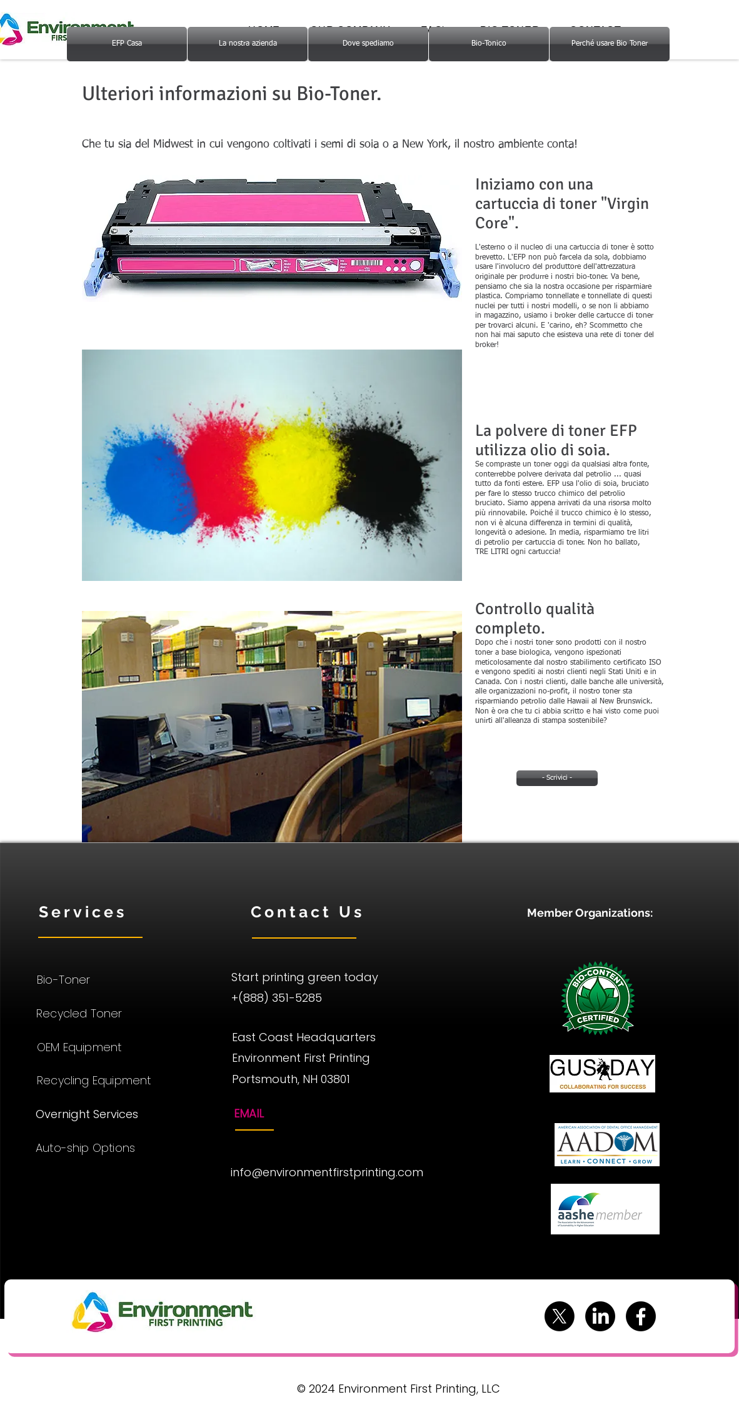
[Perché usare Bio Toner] (610, 44)
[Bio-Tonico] (489, 44)
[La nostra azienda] (248, 44)
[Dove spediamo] (368, 44)
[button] (272, 238)
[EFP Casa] (127, 44)
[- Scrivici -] (557, 778)
